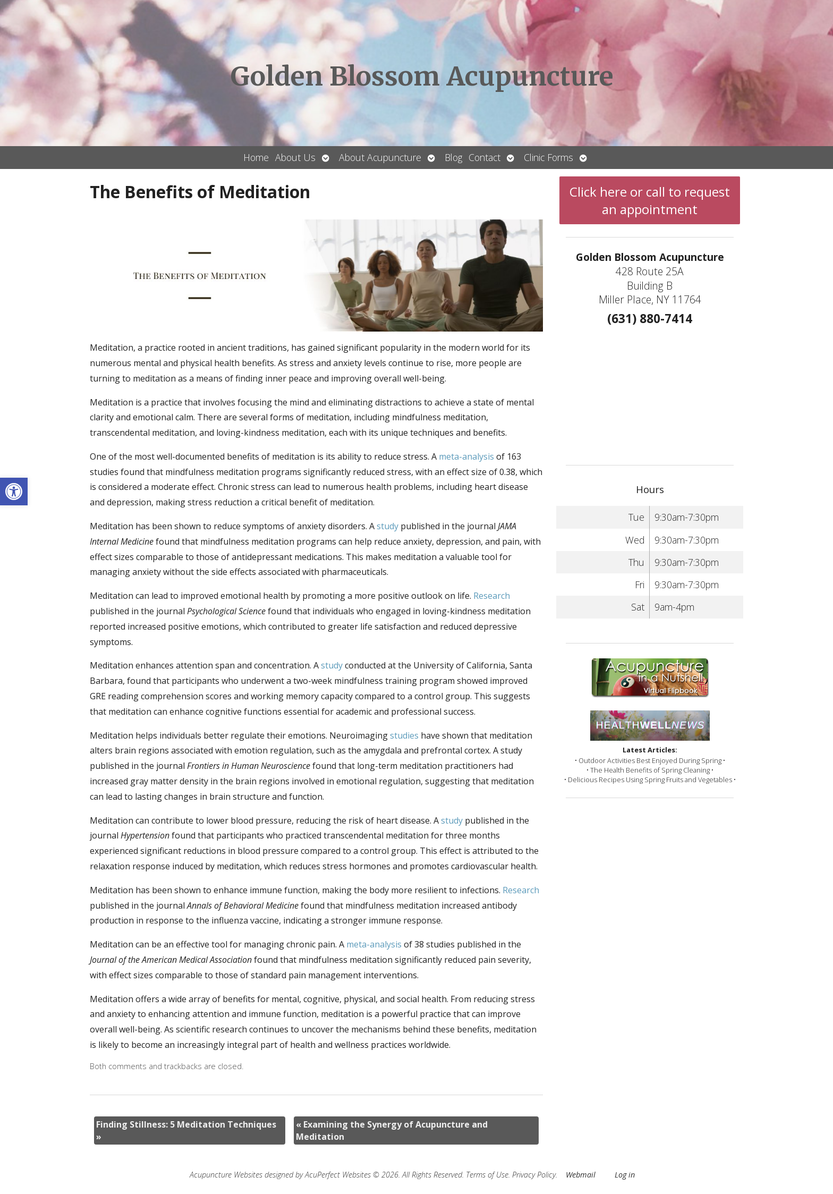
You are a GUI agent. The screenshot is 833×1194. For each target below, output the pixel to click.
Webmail (581, 1175)
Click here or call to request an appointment (650, 200)
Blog (453, 157)
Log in (625, 1175)
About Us (295, 157)
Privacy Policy (534, 1175)
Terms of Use (487, 1175)
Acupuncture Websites (226, 1175)
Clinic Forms (548, 157)
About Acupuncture (380, 157)
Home (256, 157)
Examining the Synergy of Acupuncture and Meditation (392, 1130)
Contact (484, 157)
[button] (14, 491)
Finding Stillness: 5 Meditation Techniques (186, 1130)
